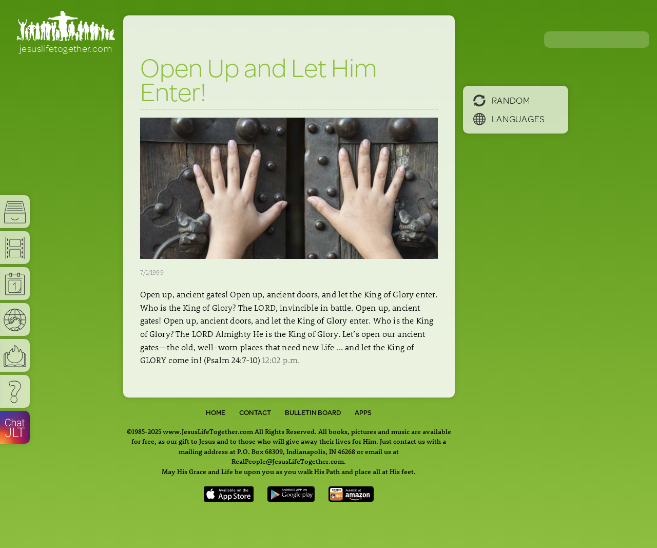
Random (501, 100)
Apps (363, 412)
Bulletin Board (313, 412)
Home (215, 412)
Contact (255, 412)
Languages (509, 118)
